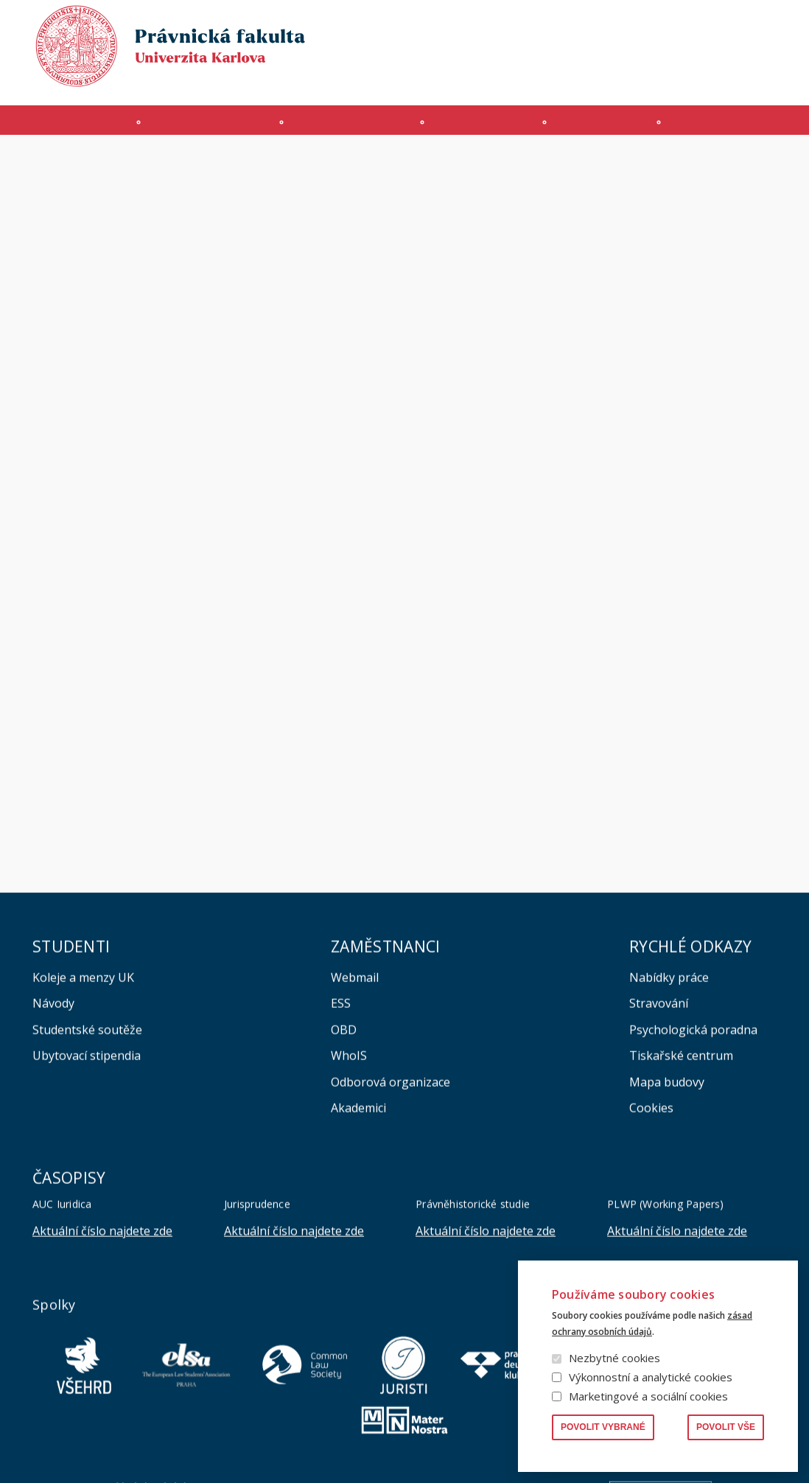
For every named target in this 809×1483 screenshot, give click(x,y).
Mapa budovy (666, 1221)
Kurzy (483, 127)
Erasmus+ (679, 78)
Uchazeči (210, 127)
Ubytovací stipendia (86, 1195)
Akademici (358, 1247)
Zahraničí (733, 127)
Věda (601, 127)
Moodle (443, 78)
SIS (488, 78)
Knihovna (663, 25)
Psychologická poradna (693, 1169)
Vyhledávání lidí (741, 25)
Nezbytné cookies (614, 1357)
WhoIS (349, 1195)
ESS (341, 1143)
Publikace (600, 25)
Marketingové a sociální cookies (648, 1396)
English (765, 52)
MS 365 (389, 78)
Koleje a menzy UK (83, 1117)
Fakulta (70, 127)
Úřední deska (606, 78)
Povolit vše (725, 1427)
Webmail (355, 1117)
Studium (351, 127)
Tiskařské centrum (681, 1195)
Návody (53, 1143)
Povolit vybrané (603, 1427)
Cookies (651, 1247)
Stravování (658, 1143)
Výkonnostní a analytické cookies (650, 1377)
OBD (344, 1169)
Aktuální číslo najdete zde (102, 1370)
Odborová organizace (390, 1221)
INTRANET (535, 78)
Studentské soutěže (87, 1169)
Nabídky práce (669, 1117)
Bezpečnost (749, 78)
